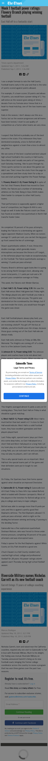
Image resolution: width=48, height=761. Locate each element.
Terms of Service (35, 372)
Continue (24, 396)
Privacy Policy (11, 378)
